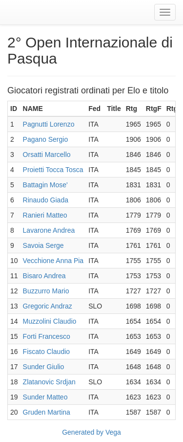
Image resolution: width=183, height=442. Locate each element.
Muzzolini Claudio (50, 321)
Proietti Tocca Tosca (53, 170)
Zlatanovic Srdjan (49, 382)
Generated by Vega (91, 432)
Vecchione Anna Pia (53, 261)
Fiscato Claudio (46, 351)
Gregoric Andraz (47, 306)
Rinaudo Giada (45, 200)
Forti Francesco (46, 336)
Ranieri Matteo (45, 215)
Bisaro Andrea (44, 276)
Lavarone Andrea (49, 230)
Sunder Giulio (43, 367)
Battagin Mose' (45, 185)
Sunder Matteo (45, 397)
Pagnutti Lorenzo (49, 124)
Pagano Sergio (45, 139)
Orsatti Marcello (47, 154)
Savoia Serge (43, 245)
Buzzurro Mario (46, 291)
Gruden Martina (46, 412)
